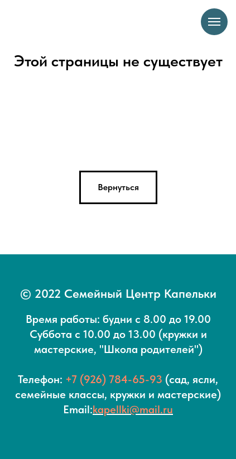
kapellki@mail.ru (133, 409)
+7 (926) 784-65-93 (113, 379)
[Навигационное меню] (214, 22)
